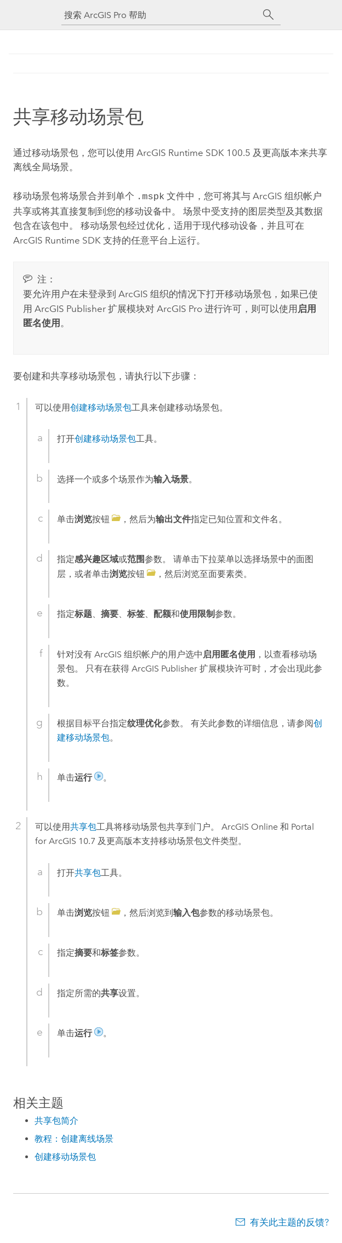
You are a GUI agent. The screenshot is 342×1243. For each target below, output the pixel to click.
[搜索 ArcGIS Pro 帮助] (160, 15)
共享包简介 (56, 1119)
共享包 (83, 825)
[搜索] (268, 14)
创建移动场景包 (101, 406)
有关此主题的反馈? (289, 1221)
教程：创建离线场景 (74, 1137)
